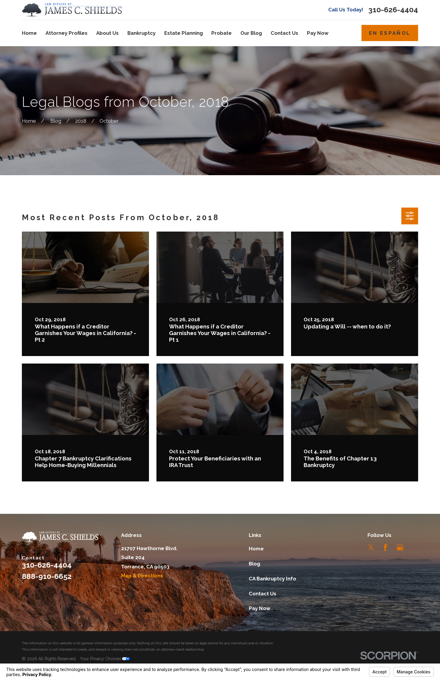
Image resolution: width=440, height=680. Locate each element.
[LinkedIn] (414, 547)
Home (256, 549)
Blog (254, 564)
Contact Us (262, 594)
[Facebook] (385, 547)
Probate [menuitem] (221, 33)
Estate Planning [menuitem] (183, 33)
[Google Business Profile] (400, 547)
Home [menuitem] (29, 33)
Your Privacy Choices (105, 658)
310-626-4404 (393, 9)
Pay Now (259, 608)
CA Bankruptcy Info (272, 579)
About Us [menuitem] (107, 33)
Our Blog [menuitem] (251, 33)
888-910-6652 (47, 576)
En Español (389, 33)
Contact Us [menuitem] (284, 33)
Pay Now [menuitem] (318, 33)
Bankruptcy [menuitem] (141, 33)
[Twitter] (370, 547)
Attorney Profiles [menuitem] (67, 33)
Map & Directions (142, 576)
